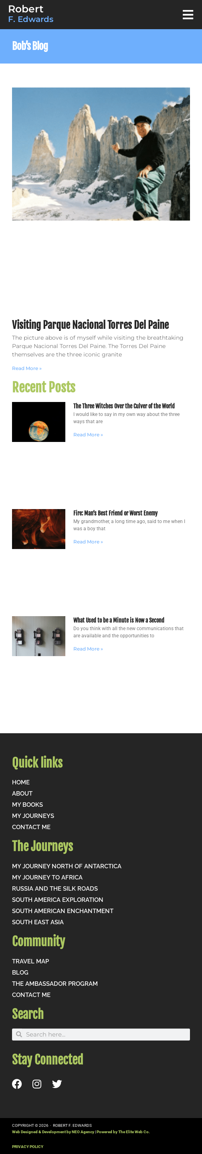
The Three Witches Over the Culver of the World (124, 406)
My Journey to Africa (47, 877)
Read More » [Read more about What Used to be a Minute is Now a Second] (88, 649)
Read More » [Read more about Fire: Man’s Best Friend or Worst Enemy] (88, 542)
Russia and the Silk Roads (55, 888)
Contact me (31, 827)
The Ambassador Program (55, 983)
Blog (20, 972)
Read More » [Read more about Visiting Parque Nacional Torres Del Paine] (27, 368)
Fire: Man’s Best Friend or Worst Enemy (115, 513)
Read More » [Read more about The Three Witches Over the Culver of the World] (88, 435)
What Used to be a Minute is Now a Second (118, 620)
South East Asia (38, 922)
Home (21, 782)
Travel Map (30, 961)
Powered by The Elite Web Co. (123, 1132)
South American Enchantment (62, 911)
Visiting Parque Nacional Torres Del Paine (90, 325)
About (22, 793)
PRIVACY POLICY (27, 1146)
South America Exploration (57, 899)
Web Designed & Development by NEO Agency (53, 1132)
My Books (27, 804)
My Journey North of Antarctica (66, 866)
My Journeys (33, 816)
